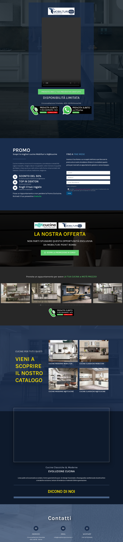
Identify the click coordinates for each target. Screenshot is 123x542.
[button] (3, 293)
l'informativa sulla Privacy (82, 189)
